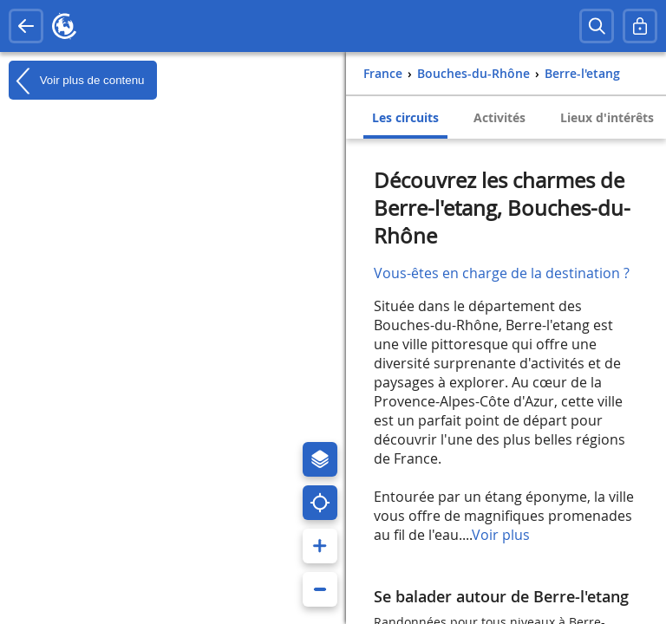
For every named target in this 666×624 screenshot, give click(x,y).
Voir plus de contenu (76, 80)
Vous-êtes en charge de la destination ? (502, 273)
